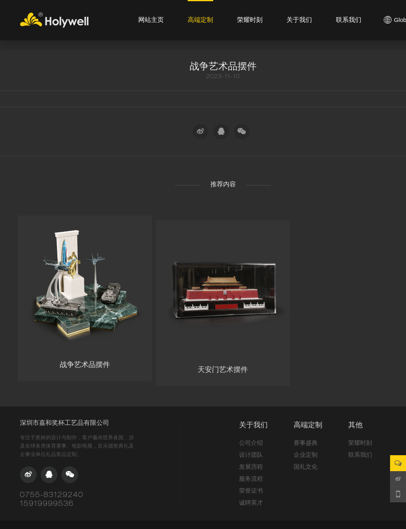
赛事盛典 (306, 442)
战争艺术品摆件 (85, 375)
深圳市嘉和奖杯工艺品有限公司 (64, 422)
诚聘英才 (251, 502)
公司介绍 (251, 442)
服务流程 (251, 478)
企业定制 (306, 454)
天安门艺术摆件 (223, 385)
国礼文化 (306, 466)
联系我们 (360, 454)
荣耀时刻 (360, 442)
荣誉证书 (251, 490)
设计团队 (251, 454)
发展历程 (251, 466)
